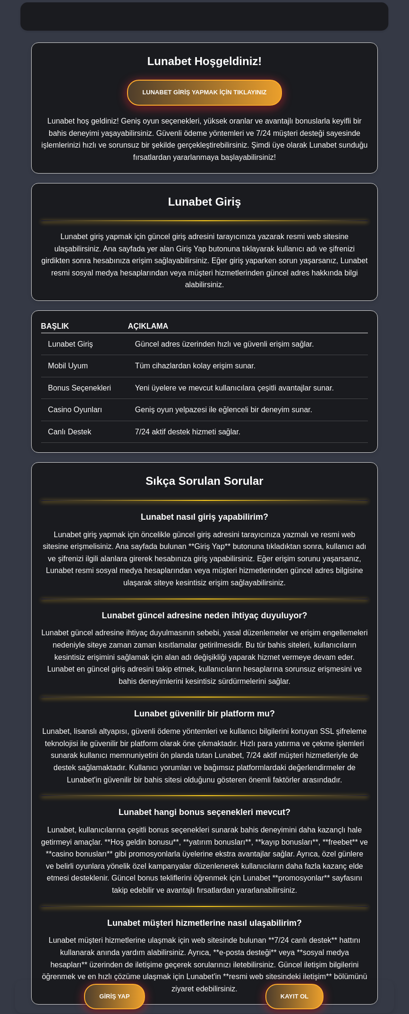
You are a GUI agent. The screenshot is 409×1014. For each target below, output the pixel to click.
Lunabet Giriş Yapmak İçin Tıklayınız (204, 92)
